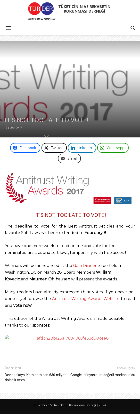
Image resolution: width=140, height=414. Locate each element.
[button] (8, 28)
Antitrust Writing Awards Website (86, 298)
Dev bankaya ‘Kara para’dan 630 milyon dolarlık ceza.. (35, 377)
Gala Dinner (85, 265)
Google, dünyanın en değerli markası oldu (102, 375)
